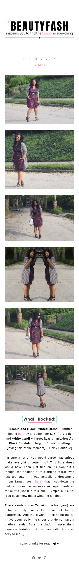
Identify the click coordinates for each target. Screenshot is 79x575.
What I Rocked (39, 52)
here (21, 433)
